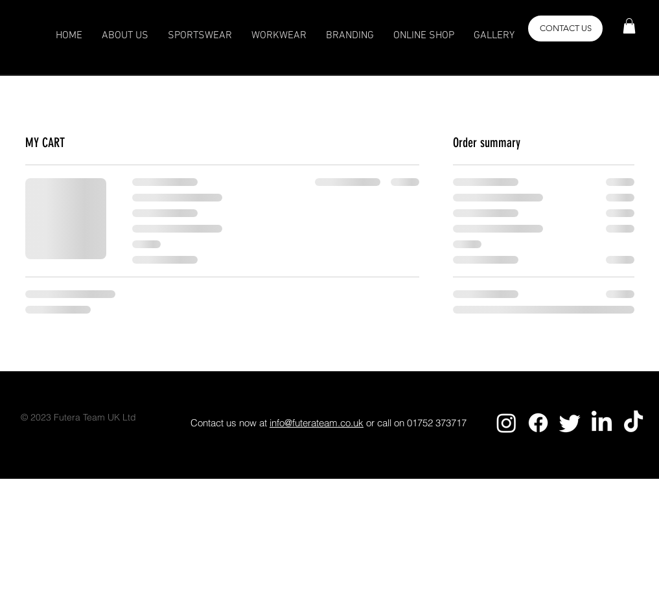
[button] (629, 26)
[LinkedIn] (601, 422)
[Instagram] (506, 422)
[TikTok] (633, 422)
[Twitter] (570, 422)
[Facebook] (538, 422)
